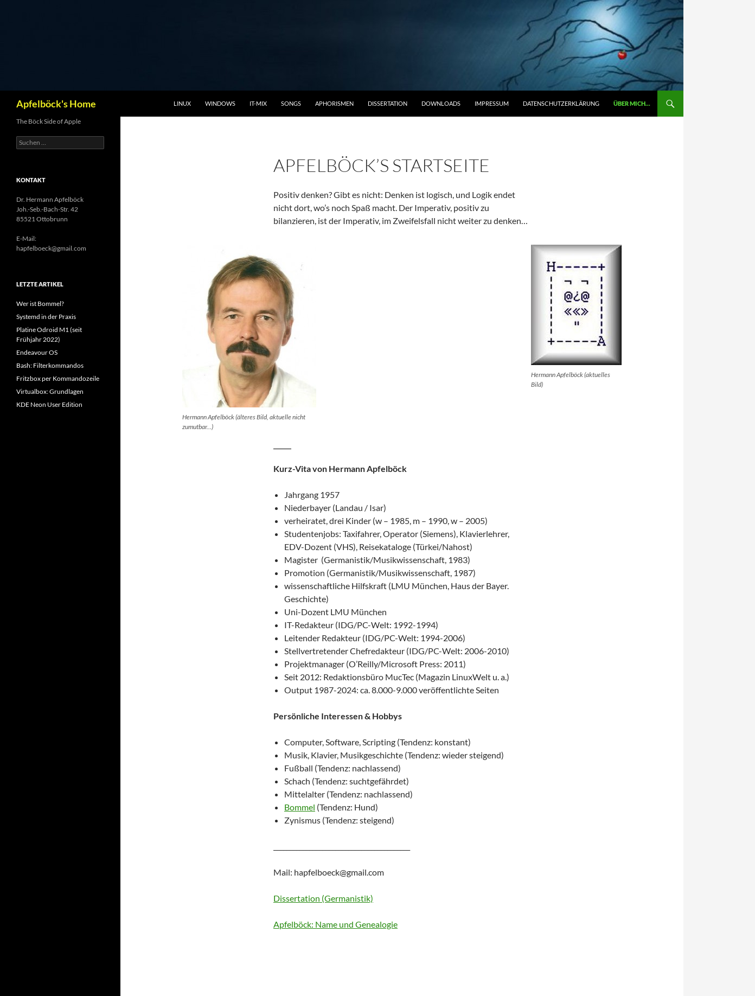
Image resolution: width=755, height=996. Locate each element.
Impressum (492, 103)
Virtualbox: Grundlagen (50, 391)
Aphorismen (334, 103)
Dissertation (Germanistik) (323, 898)
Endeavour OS (36, 352)
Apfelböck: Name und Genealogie (335, 924)
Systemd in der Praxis (46, 316)
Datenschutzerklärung (561, 103)
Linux (182, 103)
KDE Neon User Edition (49, 404)
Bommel (299, 807)
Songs (291, 103)
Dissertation (387, 103)
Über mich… (631, 103)
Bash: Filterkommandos (50, 365)
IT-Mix (258, 103)
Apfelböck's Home (56, 104)
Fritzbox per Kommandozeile (57, 378)
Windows (220, 103)
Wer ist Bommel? (40, 303)
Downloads (440, 103)
